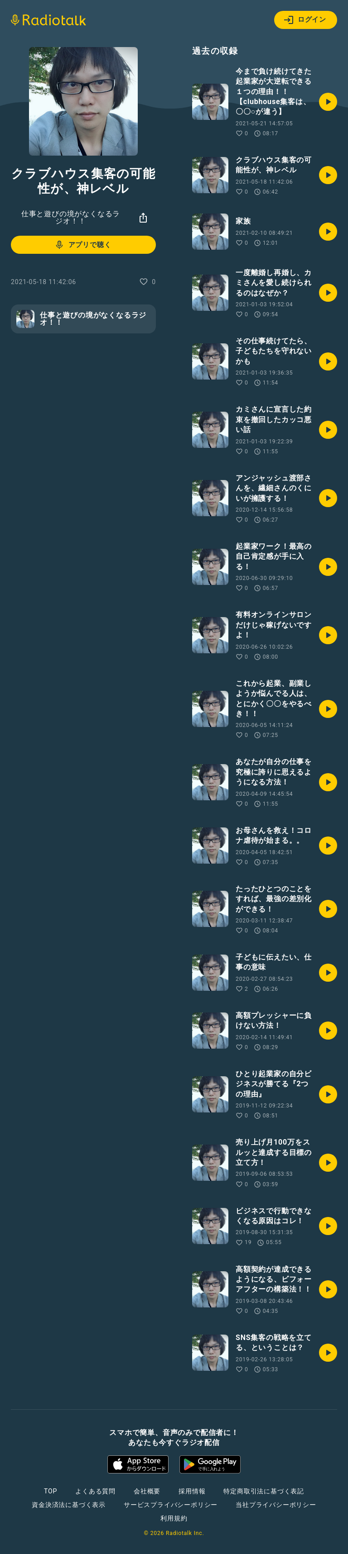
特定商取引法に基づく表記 (263, 1491)
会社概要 (147, 1491)
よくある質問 (95, 1491)
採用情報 (192, 1491)
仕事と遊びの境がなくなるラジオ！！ (70, 217)
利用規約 (173, 1518)
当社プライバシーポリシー (276, 1504)
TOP (50, 1491)
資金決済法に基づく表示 (69, 1504)
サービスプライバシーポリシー (171, 1504)
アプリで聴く (82, 244)
